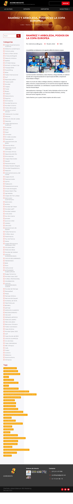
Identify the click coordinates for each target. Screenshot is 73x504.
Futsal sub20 (9, 83)
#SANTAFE (7, 437)
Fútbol (7, 360)
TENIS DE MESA (10, 256)
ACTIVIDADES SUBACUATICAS (10, 278)
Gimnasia (8, 137)
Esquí (7, 135)
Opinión (26, 9)
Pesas (7, 301)
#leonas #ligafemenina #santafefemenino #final (20, 405)
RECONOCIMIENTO (11, 321)
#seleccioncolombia (10, 393)
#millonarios (8, 440)
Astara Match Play (11, 195)
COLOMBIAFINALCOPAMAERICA (14, 449)
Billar (6, 73)
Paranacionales (10, 183)
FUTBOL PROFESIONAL (12, 286)
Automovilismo (10, 367)
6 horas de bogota (11, 193)
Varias (7, 247)
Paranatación (9, 142)
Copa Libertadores (11, 352)
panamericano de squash (11, 234)
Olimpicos (8, 369)
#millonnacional (9, 414)
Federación (8, 188)
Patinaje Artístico (10, 304)
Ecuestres (8, 130)
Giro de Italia (9, 350)
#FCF (6, 396)
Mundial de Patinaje (11, 296)
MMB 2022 (7, 458)
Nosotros (64, 9)
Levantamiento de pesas (11, 145)
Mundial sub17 (9, 214)
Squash (7, 165)
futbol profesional (10, 464)
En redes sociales (10, 140)
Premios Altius (9, 148)
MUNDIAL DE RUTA (11, 309)
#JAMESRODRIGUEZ (11, 399)
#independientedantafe (12, 408)
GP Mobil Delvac (10, 63)
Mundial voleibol (10, 216)
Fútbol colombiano (11, 335)
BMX (6, 270)
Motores (7, 118)
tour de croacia (10, 221)
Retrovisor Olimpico (11, 333)
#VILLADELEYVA (9, 417)
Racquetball (9, 299)
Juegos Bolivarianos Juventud (11, 126)
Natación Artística (11, 58)
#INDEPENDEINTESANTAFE (13, 434)
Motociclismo (9, 97)
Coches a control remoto (10, 113)
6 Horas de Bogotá (11, 56)
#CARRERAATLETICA (11, 420)
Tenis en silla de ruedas (12, 121)
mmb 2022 (8, 219)
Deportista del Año (11, 157)
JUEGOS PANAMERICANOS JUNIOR (11, 292)
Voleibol (7, 229)
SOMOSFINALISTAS (10, 455)
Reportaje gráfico (10, 80)
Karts (6, 132)
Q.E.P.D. (7, 186)
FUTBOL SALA (9, 240)
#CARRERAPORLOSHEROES (13, 422)
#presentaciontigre (10, 446)
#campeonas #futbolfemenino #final (16, 402)
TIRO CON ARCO (10, 331)
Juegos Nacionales (11, 162)
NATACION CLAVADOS (12, 318)
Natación (8, 174)
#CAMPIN (7, 428)
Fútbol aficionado (10, 110)
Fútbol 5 (7, 95)
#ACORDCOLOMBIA (10, 381)
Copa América (9, 338)
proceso (7, 224)
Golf (6, 343)
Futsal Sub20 (8, 390)
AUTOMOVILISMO (10, 378)
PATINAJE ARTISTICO (12, 326)
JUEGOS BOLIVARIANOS (13, 265)
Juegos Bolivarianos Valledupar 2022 (11, 250)
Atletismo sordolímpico (12, 49)
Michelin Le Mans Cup (12, 66)
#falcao (6, 443)
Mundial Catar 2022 (11, 284)
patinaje (7, 316)
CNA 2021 (8, 323)
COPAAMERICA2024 (10, 452)
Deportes (45, 9)
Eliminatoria (9, 102)
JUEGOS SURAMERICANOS (11, 262)
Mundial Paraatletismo (12, 172)
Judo (6, 357)
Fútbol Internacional (11, 76)
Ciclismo (8, 362)
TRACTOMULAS (10, 311)
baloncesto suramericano (9, 203)
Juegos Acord (9, 181)
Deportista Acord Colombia (10, 151)
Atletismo (8, 365)
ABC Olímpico (9, 355)
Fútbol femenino (10, 237)
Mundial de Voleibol (11, 259)
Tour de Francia (10, 245)
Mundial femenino (11, 105)
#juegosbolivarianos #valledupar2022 (16, 461)
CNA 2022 (8, 231)
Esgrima (7, 100)
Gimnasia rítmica (10, 155)
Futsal (7, 90)
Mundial (7, 85)
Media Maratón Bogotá (12, 169)
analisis (7, 209)
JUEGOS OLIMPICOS (11, 348)
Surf (6, 78)
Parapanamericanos (11, 191)
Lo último (22, 24)
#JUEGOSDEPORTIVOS (11, 384)
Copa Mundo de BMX (12, 345)
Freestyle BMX (9, 68)
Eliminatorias (9, 160)
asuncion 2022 (9, 226)
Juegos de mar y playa (12, 200)
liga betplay (9, 198)
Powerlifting (9, 71)
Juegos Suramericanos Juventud (12, 45)
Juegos (7, 88)
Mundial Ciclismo (10, 107)
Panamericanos (10, 167)
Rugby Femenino (10, 281)
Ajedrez (7, 61)
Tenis (6, 272)
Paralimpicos (9, 242)
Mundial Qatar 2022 (11, 340)
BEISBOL (8, 313)
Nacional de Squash (11, 306)
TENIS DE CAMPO (11, 328)
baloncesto (8, 207)
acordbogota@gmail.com (59, 486)
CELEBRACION (10, 288)
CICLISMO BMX (10, 254)
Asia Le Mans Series (11, 54)
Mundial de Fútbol (11, 212)
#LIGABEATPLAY (9, 431)
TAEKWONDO (9, 267)
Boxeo (7, 93)
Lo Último (8, 9)
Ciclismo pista (9, 51)
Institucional (9, 275)
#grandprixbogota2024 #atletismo (15, 425)
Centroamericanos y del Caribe (13, 177)
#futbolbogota (9, 411)
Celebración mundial (12, 116)
